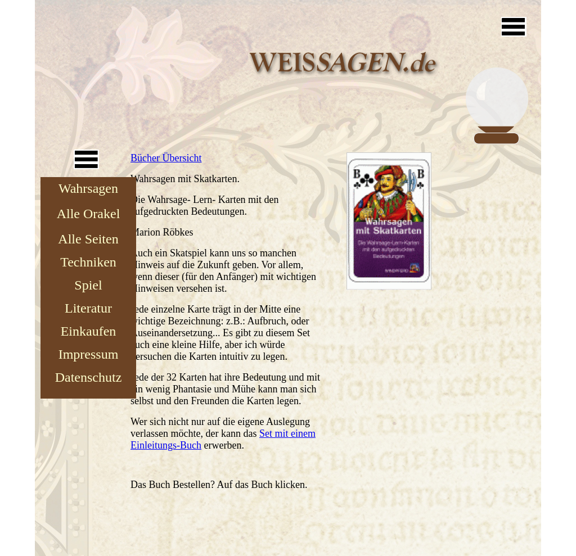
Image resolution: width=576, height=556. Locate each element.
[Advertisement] (119, 70)
